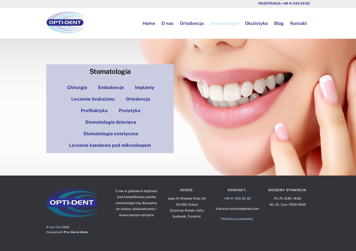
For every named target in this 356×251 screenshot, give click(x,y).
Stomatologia (224, 23)
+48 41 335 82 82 (237, 198)
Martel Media (79, 232)
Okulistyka (256, 23)
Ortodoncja (192, 23)
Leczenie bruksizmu (93, 99)
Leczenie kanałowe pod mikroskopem (110, 145)
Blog (279, 23)
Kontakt (298, 23)
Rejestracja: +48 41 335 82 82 (284, 3)
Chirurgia (77, 87)
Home (149, 23)
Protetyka (129, 110)
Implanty (144, 87)
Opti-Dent (55, 227)
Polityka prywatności (237, 219)
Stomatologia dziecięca (110, 122)
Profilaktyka (94, 110)
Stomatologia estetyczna (110, 133)
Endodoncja (111, 87)
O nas (167, 23)
